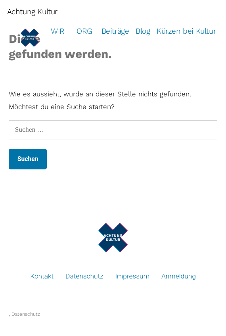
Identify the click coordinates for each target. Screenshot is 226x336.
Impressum (132, 276)
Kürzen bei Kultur (186, 31)
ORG (84, 31)
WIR (57, 31)
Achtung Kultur (32, 11)
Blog (143, 31)
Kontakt (42, 276)
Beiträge (115, 31)
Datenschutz (84, 276)
